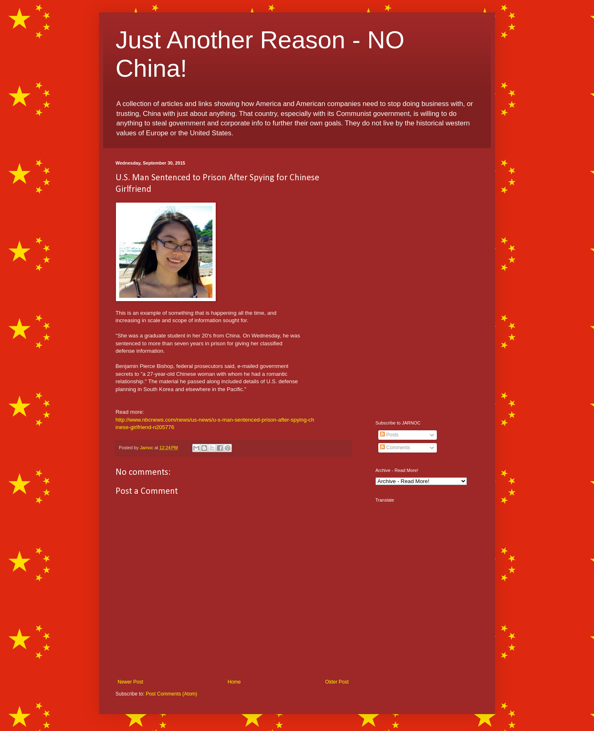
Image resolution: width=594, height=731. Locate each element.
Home (234, 682)
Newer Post (130, 682)
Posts (389, 435)
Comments (395, 447)
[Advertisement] (426, 284)
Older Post (337, 682)
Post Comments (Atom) (171, 694)
